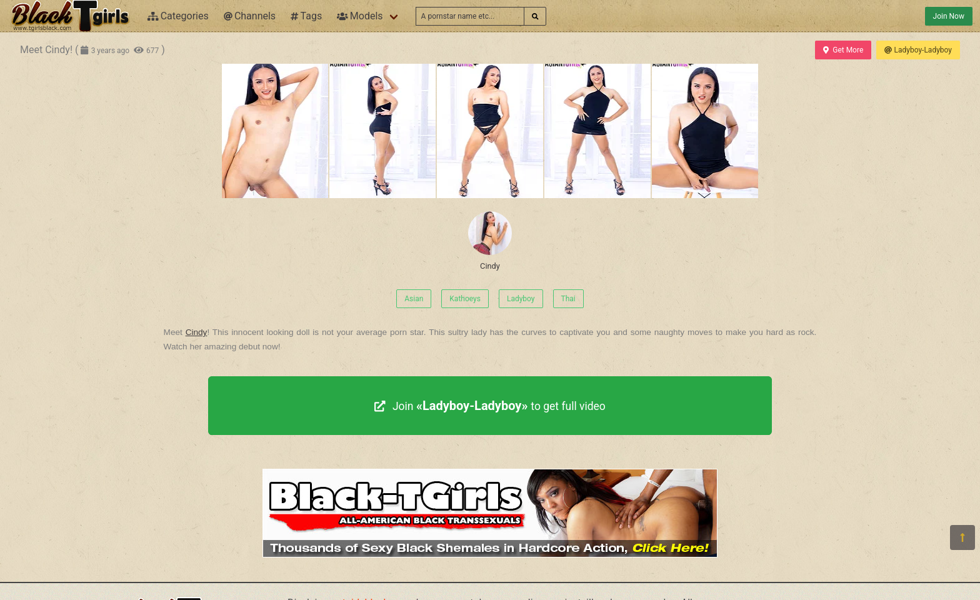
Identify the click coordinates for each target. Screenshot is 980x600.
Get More (843, 50)
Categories (178, 16)
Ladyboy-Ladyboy (918, 50)
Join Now (948, 16)
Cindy (490, 241)
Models (359, 16)
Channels (250, 16)
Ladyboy (521, 298)
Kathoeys (465, 298)
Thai (568, 298)
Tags (306, 16)
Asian (413, 298)
